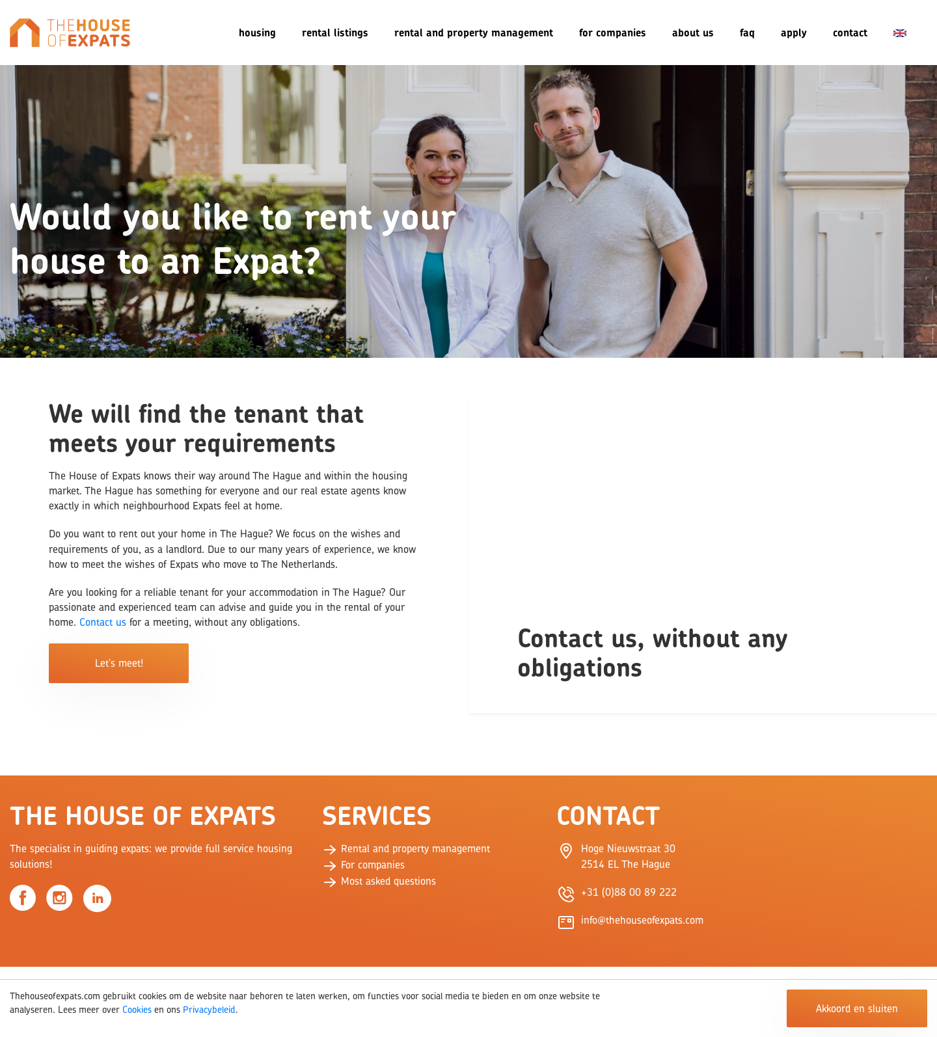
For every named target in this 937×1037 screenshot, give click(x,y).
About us (693, 32)
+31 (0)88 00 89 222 (629, 892)
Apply (794, 32)
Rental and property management (406, 848)
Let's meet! (119, 663)
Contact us (102, 622)
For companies (612, 32)
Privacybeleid (209, 1009)
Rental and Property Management (473, 32)
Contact (850, 32)
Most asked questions (379, 881)
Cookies (137, 1009)
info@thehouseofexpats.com (642, 920)
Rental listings (335, 32)
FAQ (747, 32)
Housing (257, 32)
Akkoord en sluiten (857, 1008)
